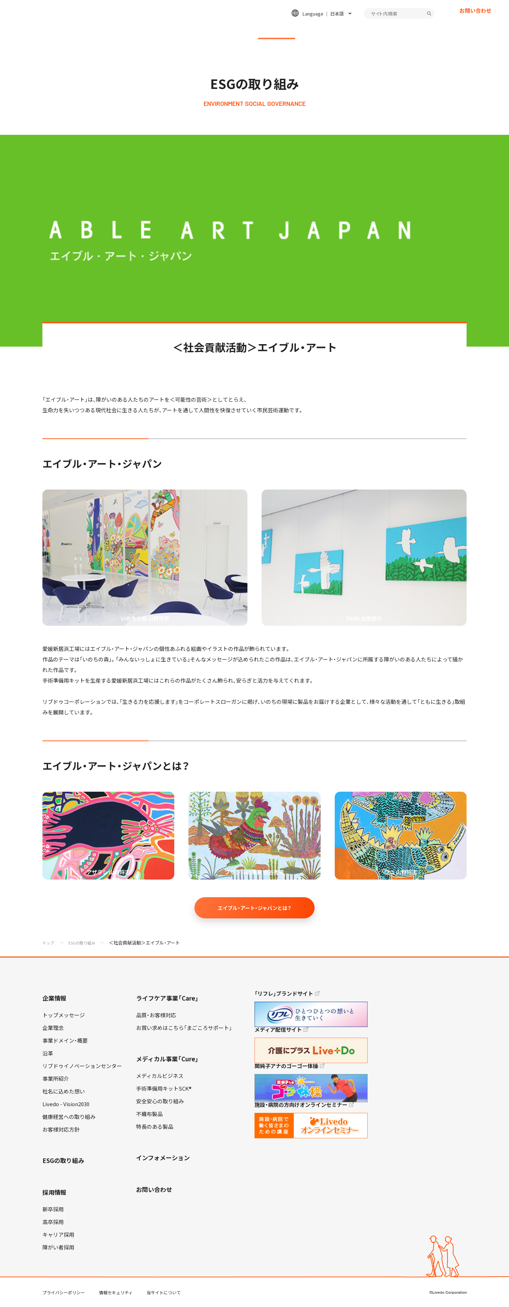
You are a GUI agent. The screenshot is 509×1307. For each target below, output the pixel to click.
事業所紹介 (55, 1079)
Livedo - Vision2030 (65, 1104)
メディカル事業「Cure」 (167, 1058)
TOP (484, 1279)
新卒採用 (53, 1209)
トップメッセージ (63, 1015)
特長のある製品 (154, 1127)
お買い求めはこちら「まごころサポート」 (184, 1028)
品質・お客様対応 (156, 1015)
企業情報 (95, 30)
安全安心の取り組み (160, 1101)
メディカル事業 (213, 30)
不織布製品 (149, 1114)
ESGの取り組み (276, 30)
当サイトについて (164, 1292)
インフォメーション (392, 30)
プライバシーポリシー (63, 1292)
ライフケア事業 (150, 30)
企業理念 (53, 1028)
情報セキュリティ (116, 1292)
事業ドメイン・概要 (65, 1040)
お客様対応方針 (61, 1129)
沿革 (47, 1053)
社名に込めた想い (63, 1091)
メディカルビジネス (159, 1076)
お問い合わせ (475, 23)
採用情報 (331, 30)
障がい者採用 (58, 1247)
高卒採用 (53, 1222)
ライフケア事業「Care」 (167, 998)
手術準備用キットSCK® (164, 1088)
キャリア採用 (58, 1235)
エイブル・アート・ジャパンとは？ (254, 908)
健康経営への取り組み (68, 1117)
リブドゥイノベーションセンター (82, 1066)
